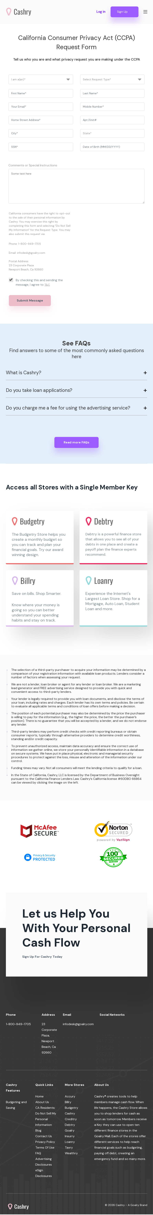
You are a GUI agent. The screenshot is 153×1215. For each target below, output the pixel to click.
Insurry (70, 1137)
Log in (100, 12)
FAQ (38, 1154)
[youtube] (129, 1025)
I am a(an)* (18, 80)
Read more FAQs (76, 443)
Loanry (70, 1142)
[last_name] (112, 94)
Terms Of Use (44, 1148)
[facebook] (103, 1025)
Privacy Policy (45, 1142)
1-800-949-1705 (18, 1025)
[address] (40, 120)
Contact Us (43, 1137)
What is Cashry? (23, 373)
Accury (70, 1097)
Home (39, 1097)
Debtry (70, 1125)
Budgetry (71, 1108)
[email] (40, 107)
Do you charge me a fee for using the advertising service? (68, 408)
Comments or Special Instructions (32, 166)
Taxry (69, 1148)
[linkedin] (120, 1025)
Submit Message (30, 301)
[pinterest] (147, 1025)
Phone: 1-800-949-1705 (25, 244)
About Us (42, 1103)
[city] (40, 134)
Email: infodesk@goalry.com (27, 253)
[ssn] (40, 147)
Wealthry (71, 1154)
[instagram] (138, 1025)
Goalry (69, 1131)
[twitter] (111, 1025)
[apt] (112, 120)
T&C (47, 285)
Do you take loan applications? (39, 391)
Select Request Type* (97, 80)
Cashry (70, 1114)
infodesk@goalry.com (78, 1025)
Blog (38, 1131)
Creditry (71, 1120)
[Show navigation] (145, 12)
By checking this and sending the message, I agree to (36, 282)
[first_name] (40, 94)
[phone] (112, 107)
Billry (68, 1103)
